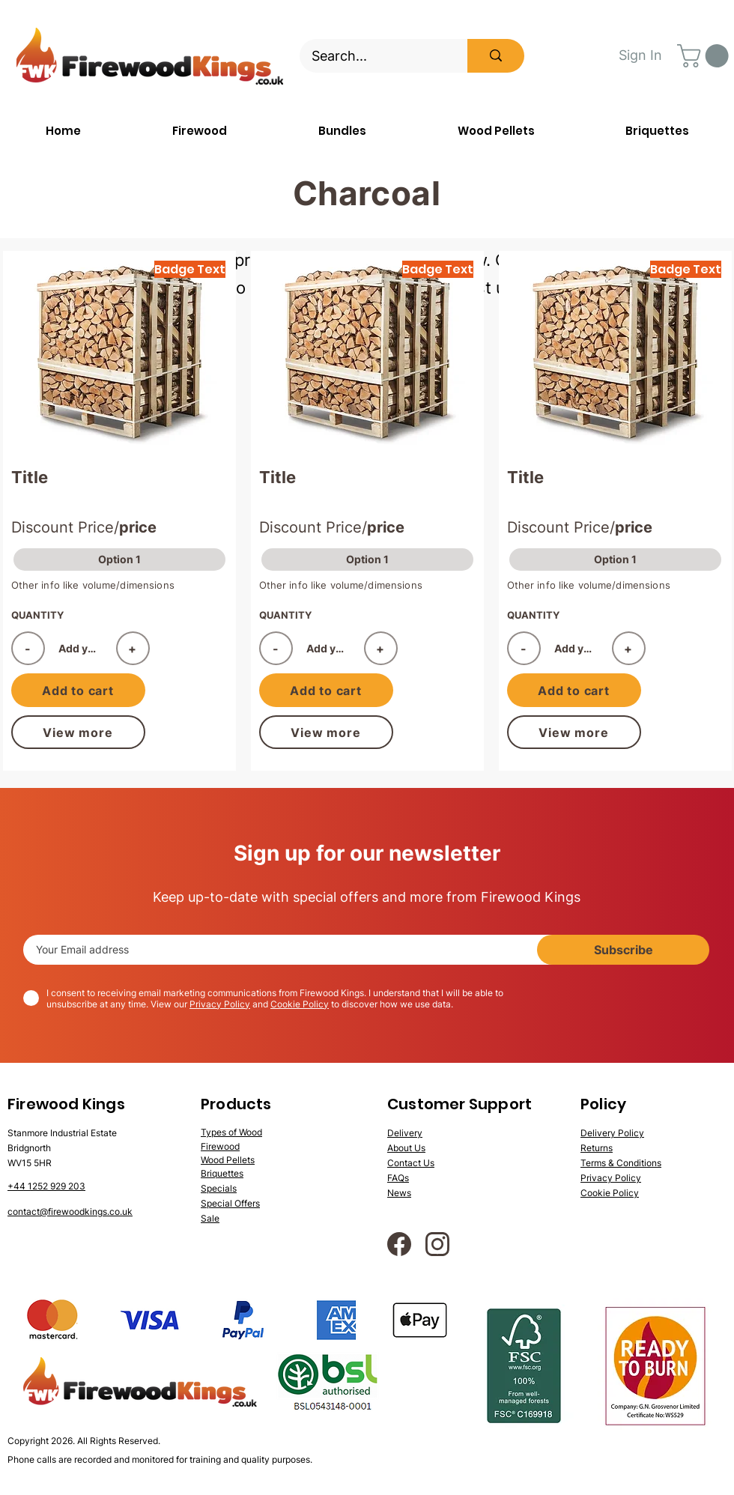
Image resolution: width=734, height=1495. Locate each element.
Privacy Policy (219, 1004)
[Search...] (374, 56)
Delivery (404, 1132)
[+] (133, 648)
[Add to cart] (78, 690)
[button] (705, 55)
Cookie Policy (299, 1004)
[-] (28, 648)
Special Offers (230, 1203)
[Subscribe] (623, 950)
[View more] (78, 732)
